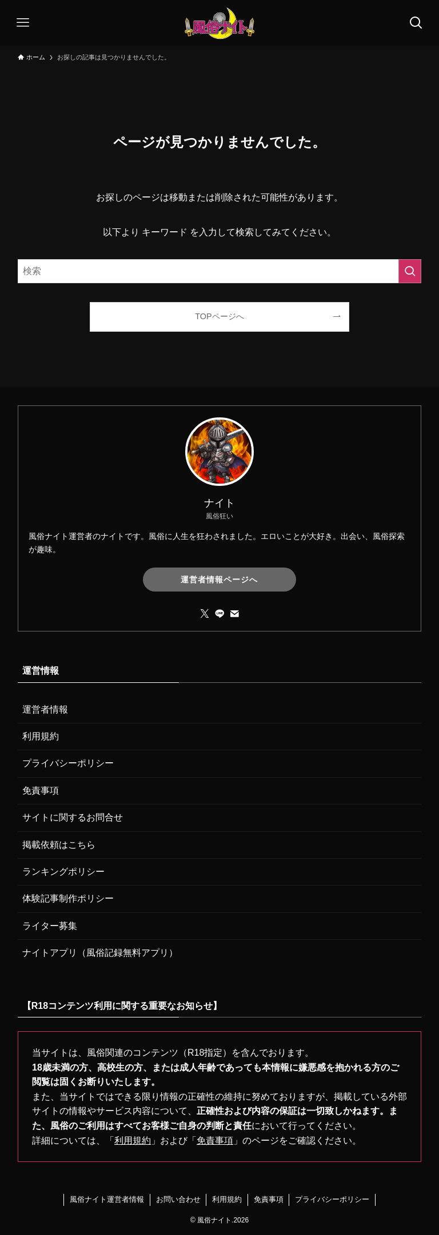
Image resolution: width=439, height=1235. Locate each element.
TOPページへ (219, 316)
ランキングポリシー (63, 871)
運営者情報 (45, 709)
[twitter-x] (204, 613)
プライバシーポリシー (68, 763)
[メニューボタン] (23, 23)
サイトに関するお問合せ (72, 817)
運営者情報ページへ (219, 579)
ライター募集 (49, 926)
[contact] (234, 613)
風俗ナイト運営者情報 (107, 1199)
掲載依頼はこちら (58, 845)
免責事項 (40, 790)
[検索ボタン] (416, 23)
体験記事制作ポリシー (68, 898)
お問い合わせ (178, 1199)
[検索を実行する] (409, 271)
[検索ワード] (220, 271)
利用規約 (40, 736)
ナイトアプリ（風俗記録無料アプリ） (100, 953)
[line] (219, 613)
